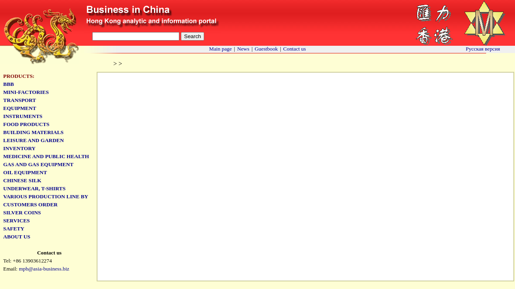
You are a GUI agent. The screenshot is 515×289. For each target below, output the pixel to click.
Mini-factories (26, 92)
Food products (26, 124)
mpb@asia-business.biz (44, 269)
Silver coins (22, 213)
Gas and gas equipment (38, 164)
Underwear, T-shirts (34, 188)
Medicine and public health (46, 156)
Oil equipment (25, 172)
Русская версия (483, 49)
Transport (19, 100)
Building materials (33, 132)
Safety (13, 229)
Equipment (19, 108)
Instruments (23, 116)
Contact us (294, 49)
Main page (220, 49)
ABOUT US (16, 237)
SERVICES (16, 221)
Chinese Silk (22, 180)
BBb (8, 84)
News (243, 49)
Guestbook (266, 49)
